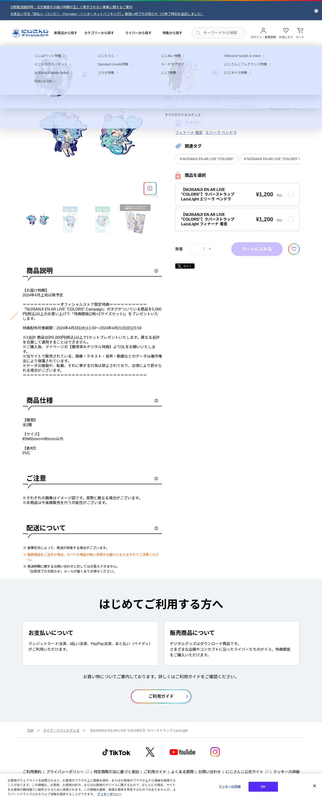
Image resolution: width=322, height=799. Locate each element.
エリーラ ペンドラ (220, 133)
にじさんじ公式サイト (244, 772)
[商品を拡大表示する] (150, 188)
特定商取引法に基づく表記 (116, 772)
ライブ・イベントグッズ (61, 730)
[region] (161, 786)
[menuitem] (66, 33)
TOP (30, 730)
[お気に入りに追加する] (294, 249)
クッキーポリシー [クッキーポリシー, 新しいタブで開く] (109, 794)
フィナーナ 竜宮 (189, 133)
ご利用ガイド (155, 772)
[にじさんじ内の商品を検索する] (219, 33)
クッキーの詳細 (286, 772)
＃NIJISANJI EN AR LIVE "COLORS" (206, 159)
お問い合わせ (209, 772)
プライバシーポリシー (65, 772)
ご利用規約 (32, 772)
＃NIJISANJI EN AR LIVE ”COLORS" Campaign (279, 159)
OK (263, 786)
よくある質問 (182, 772)
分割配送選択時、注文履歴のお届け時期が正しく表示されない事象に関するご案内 (71, 7)
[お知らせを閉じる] (316, 10)
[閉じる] (314, 786)
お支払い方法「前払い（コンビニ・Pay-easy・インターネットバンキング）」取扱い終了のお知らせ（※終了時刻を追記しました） (107, 14)
